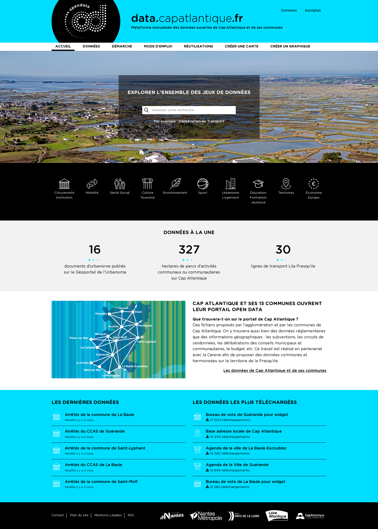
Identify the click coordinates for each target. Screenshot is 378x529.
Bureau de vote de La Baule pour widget (245, 482)
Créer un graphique (290, 46)
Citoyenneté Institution (64, 188)
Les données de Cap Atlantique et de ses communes (274, 371)
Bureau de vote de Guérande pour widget (247, 415)
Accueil (63, 46)
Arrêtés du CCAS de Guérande (95, 431)
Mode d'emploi (158, 46)
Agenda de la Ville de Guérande (237, 465)
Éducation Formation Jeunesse (258, 191)
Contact (58, 515)
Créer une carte (241, 46)
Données (91, 46)
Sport (202, 186)
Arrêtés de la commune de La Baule (99, 415)
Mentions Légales (108, 515)
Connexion (289, 10)
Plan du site (79, 515)
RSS (131, 515)
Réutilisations (198, 46)
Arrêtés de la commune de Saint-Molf (101, 482)
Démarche (122, 46)
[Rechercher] (189, 110)
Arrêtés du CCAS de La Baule (93, 465)
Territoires (286, 186)
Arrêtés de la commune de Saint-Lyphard (105, 448)
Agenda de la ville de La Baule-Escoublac (246, 448)
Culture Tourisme (147, 188)
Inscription (313, 10)
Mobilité (92, 186)
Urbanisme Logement (230, 188)
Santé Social (119, 186)
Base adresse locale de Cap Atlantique (244, 431)
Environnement (175, 186)
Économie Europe (313, 188)
